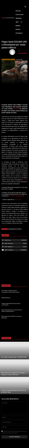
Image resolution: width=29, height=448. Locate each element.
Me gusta (24, 240)
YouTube (25, 180)
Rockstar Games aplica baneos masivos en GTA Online (11, 304)
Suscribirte (23, 249)
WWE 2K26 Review (6, 298)
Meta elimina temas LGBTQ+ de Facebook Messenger (11, 317)
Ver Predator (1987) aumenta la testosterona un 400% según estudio (10, 291)
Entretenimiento (6, 59)
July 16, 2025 (17, 199)
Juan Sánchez (22, 53)
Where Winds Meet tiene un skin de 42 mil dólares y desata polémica (12, 310)
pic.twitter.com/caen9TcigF (16, 196)
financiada (16, 109)
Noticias (12, 59)
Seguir (24, 243)
